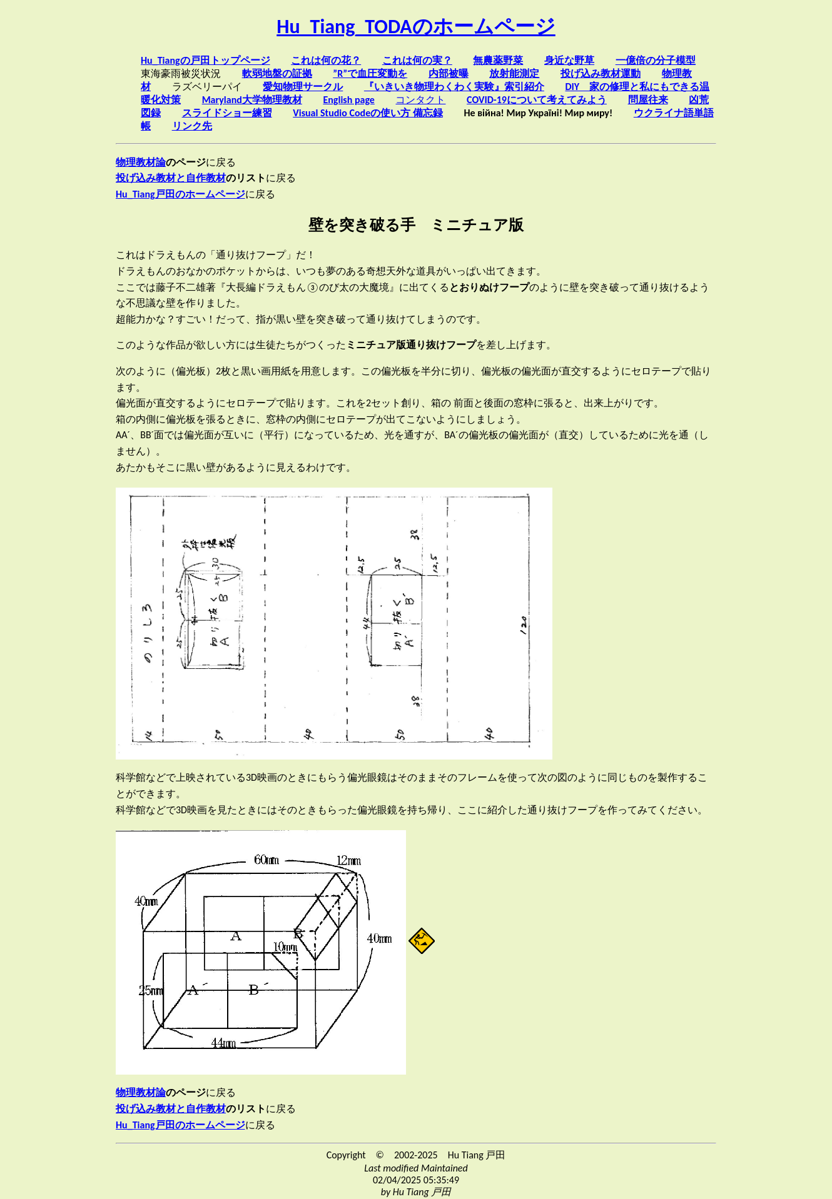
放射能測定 (514, 73)
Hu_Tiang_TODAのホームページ (416, 26)
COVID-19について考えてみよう (537, 100)
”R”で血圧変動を (370, 73)
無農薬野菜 (498, 60)
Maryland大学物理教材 (252, 100)
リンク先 (192, 126)
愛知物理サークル (303, 87)
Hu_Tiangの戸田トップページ (205, 60)
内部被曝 (449, 73)
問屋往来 (648, 100)
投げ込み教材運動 (601, 73)
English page (348, 100)
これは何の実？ (417, 60)
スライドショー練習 (227, 113)
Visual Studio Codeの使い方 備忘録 (368, 113)
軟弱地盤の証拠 (277, 73)
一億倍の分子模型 (656, 60)
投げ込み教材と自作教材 (171, 178)
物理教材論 (141, 162)
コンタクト (420, 100)
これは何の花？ (326, 60)
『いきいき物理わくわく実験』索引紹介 (454, 87)
